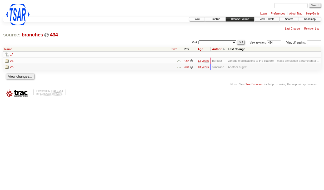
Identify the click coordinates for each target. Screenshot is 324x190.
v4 (12, 61)
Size (174, 49)
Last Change (292, 28)
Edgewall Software (51, 93)
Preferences (278, 13)
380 (186, 67)
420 (186, 61)
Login (263, 13)
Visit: (195, 42)
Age (200, 49)
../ (11, 54)
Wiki (197, 19)
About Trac (295, 13)
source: (12, 34)
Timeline (215, 19)
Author (217, 49)
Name (8, 49)
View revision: (258, 42)
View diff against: (303, 42)
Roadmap (310, 19)
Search (289, 19)
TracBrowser (254, 84)
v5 (12, 67)
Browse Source (240, 19)
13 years (203, 60)
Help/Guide (312, 13)
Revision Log (312, 28)
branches (32, 34)
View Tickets (267, 19)
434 (54, 34)
